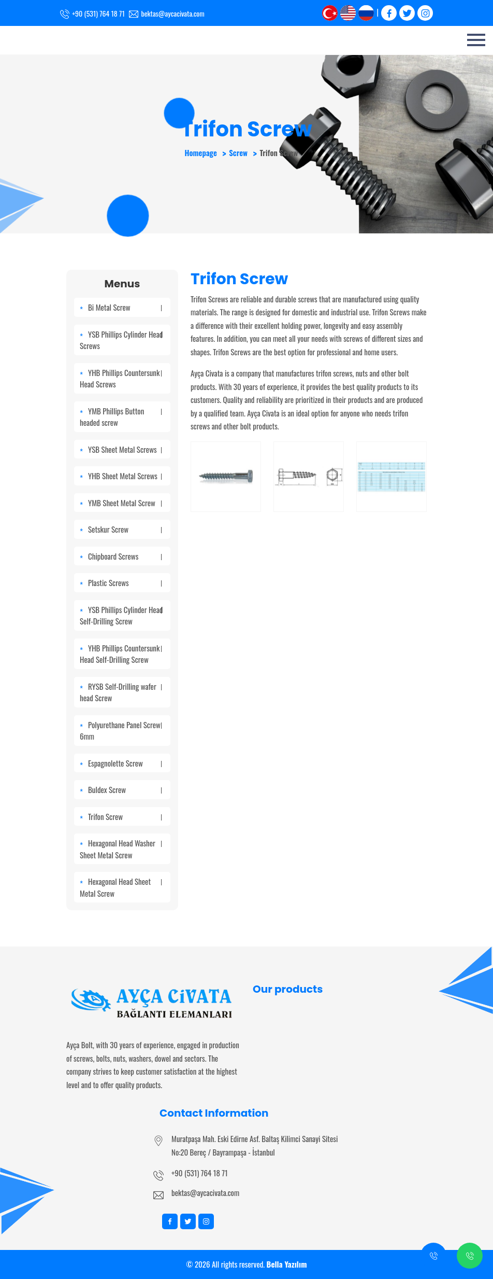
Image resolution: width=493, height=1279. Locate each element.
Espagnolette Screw (125, 763)
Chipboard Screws (125, 556)
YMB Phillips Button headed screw (121, 416)
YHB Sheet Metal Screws (125, 475)
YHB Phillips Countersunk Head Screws (121, 378)
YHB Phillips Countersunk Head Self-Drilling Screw (121, 653)
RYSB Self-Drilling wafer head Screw (121, 692)
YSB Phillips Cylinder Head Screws (121, 340)
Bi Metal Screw (125, 307)
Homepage (200, 152)
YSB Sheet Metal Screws (125, 449)
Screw (238, 152)
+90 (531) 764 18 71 (199, 1172)
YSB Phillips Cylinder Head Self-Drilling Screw (121, 615)
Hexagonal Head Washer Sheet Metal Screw (121, 848)
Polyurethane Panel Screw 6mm (121, 730)
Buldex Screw (125, 789)
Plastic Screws (125, 582)
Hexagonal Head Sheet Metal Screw (121, 887)
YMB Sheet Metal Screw (125, 502)
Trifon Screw (125, 816)
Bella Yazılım (287, 1264)
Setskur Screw (125, 529)
